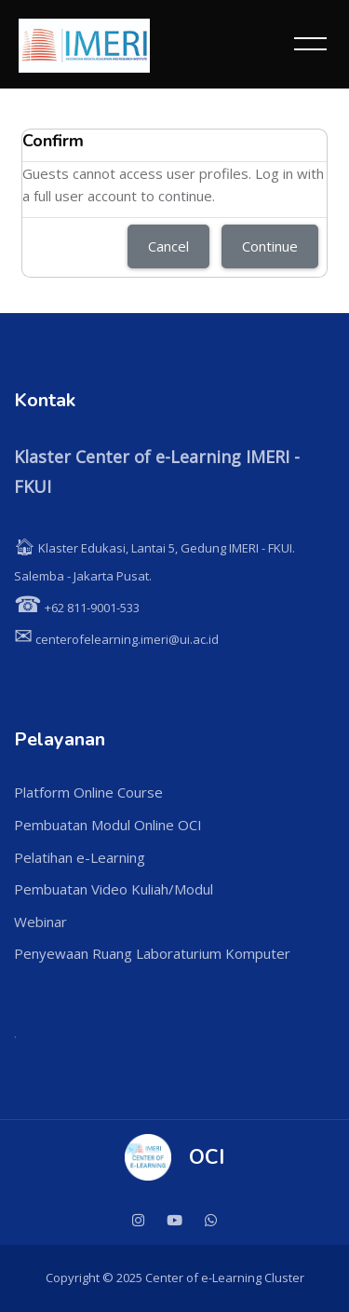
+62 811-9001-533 (77, 607)
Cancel (168, 246)
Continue (270, 246)
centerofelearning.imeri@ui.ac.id (116, 639)
